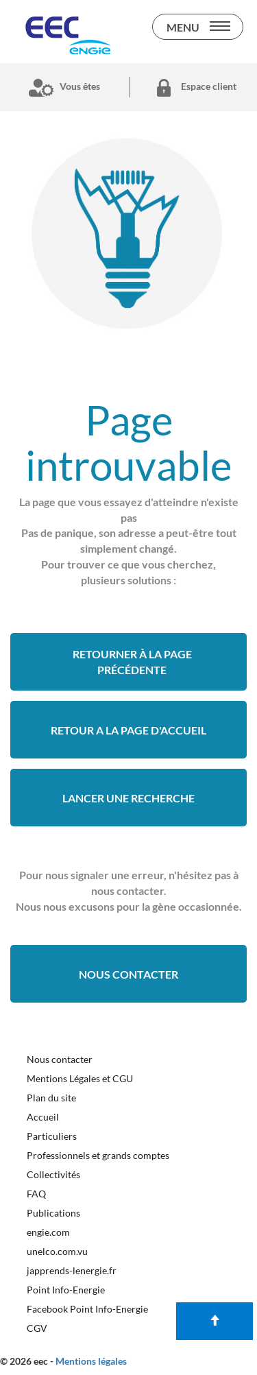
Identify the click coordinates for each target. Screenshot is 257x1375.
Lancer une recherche (128, 797)
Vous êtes (61, 87)
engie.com (48, 1232)
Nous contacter (128, 974)
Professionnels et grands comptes (98, 1155)
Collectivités (53, 1174)
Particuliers (52, 1136)
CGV (37, 1328)
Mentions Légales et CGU (80, 1078)
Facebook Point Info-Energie (87, 1309)
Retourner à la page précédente (132, 661)
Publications (53, 1213)
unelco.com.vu (57, 1251)
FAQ (36, 1193)
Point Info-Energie (66, 1289)
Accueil (43, 1117)
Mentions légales (91, 1361)
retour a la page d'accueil (128, 730)
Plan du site (51, 1097)
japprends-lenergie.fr (72, 1270)
